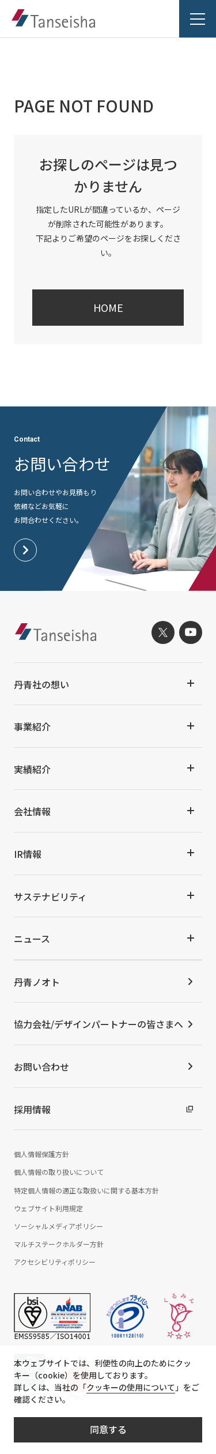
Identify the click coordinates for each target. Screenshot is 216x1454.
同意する (108, 1429)
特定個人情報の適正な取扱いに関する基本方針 (86, 1190)
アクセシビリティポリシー (55, 1262)
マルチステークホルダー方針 (59, 1244)
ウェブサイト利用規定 (48, 1208)
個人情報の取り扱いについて (59, 1172)
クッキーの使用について (130, 1387)
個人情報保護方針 (41, 1154)
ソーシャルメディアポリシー (58, 1226)
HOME (108, 307)
